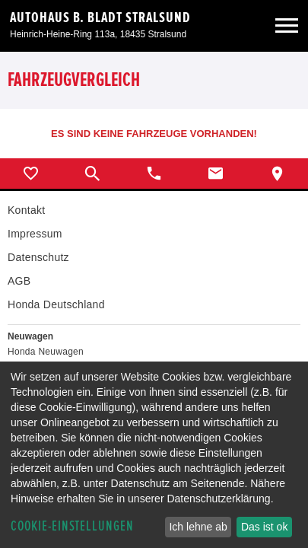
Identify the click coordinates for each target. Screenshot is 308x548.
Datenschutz (38, 257)
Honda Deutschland (56, 304)
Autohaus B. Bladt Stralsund (100, 17)
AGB (19, 281)
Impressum (35, 234)
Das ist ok (264, 527)
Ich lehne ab (198, 527)
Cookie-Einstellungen (72, 526)
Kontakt (26, 210)
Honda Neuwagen (46, 351)
